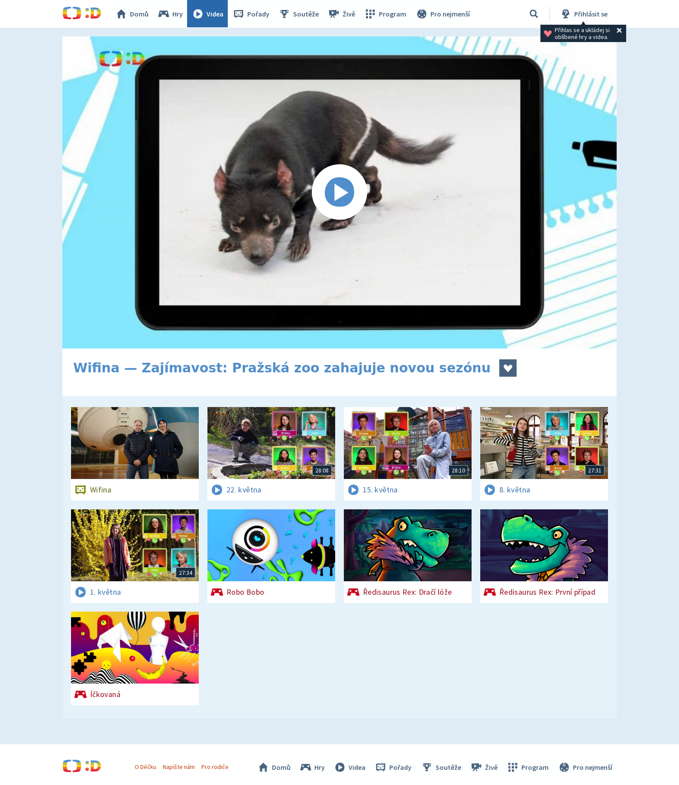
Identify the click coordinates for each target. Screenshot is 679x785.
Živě (342, 13)
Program (385, 13)
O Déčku (145, 767)
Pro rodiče (215, 767)
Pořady (251, 13)
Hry (170, 13)
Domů (132, 13)
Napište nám (179, 767)
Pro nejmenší (442, 13)
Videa (208, 13)
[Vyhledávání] (534, 14)
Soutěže (298, 13)
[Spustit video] (339, 192)
